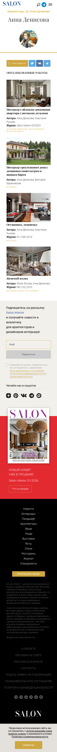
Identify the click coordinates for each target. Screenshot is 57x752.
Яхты (28, 543)
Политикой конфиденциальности (27, 373)
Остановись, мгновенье (22, 224)
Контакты (28, 668)
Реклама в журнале (28, 661)
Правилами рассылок (21, 376)
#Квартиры (22, 129)
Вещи (28, 528)
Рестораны (29, 553)
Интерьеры (28, 513)
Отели (28, 548)
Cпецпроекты (28, 563)
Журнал (28, 558)
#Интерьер (12, 129)
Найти (38, 4)
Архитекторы (15, 11)
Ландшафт (28, 518)
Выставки (28, 538)
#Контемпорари (36, 129)
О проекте (28, 648)
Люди (28, 533)
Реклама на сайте (28, 655)
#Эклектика (23, 291)
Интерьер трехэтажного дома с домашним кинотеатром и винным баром (27, 171)
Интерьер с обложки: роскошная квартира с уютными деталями (28, 111)
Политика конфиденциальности (28, 687)
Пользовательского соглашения (27, 371)
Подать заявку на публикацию (28, 674)
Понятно (28, 745)
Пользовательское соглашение (28, 681)
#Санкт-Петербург (15, 131)
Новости (28, 508)
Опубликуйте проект (28, 573)
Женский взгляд (17, 278)
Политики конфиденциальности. (30, 736)
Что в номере (20, 488)
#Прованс (34, 291)
